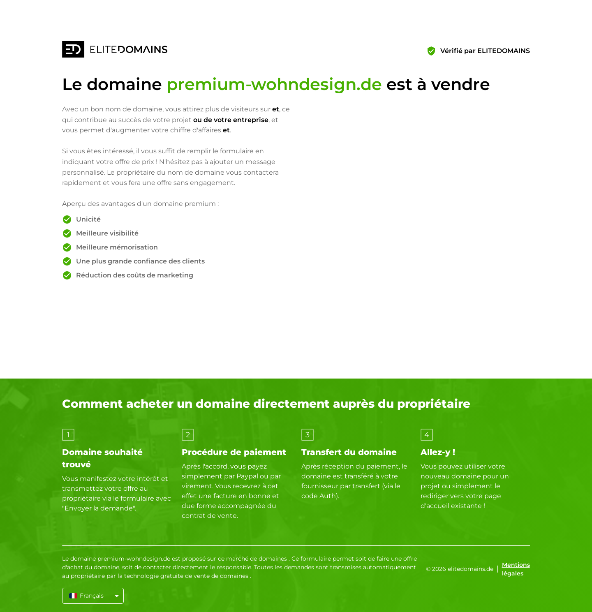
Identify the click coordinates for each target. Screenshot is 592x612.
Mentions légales (516, 569)
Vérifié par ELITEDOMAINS (485, 51)
